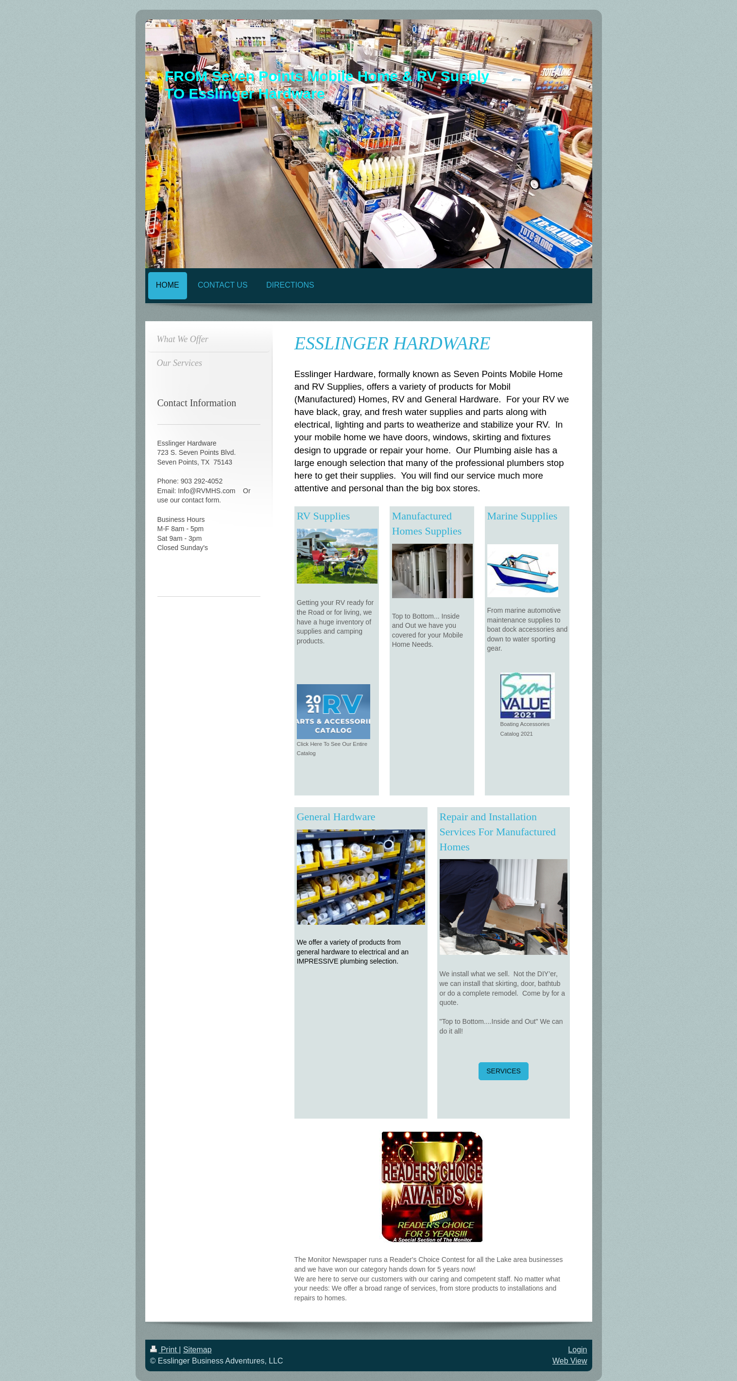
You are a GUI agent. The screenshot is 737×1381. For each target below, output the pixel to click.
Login (577, 1350)
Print (164, 1350)
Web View (569, 1361)
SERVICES (503, 1071)
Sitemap (197, 1350)
